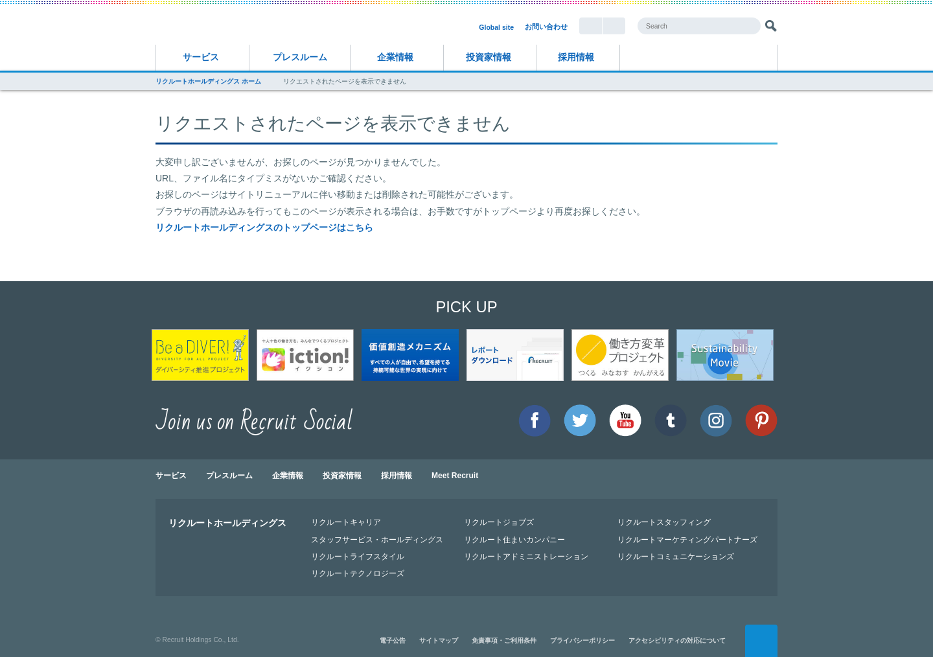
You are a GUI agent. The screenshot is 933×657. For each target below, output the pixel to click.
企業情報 (395, 57)
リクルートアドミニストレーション (526, 556)
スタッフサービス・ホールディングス (377, 539)
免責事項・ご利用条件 (504, 640)
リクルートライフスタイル (357, 556)
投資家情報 (488, 57)
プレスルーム (300, 57)
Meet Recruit (455, 475)
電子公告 (393, 640)
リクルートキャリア (346, 522)
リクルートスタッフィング (664, 522)
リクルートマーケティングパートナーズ (687, 539)
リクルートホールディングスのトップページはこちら (264, 227)
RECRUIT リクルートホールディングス (272, 25)
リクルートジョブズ (499, 522)
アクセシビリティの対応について (677, 640)
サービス (201, 57)
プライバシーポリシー (582, 640)
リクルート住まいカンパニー (514, 539)
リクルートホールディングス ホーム (208, 81)
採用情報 (576, 57)
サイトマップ (438, 640)
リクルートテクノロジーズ (357, 573)
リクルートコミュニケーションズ (675, 556)
